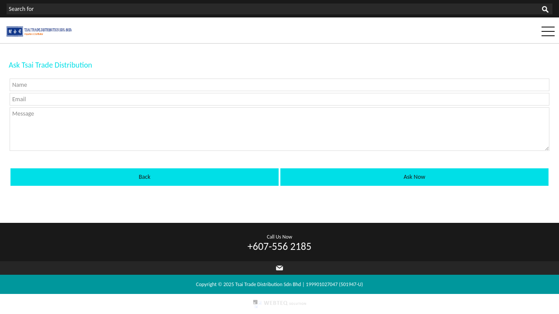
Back (145, 177)
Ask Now (414, 177)
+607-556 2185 (279, 246)
